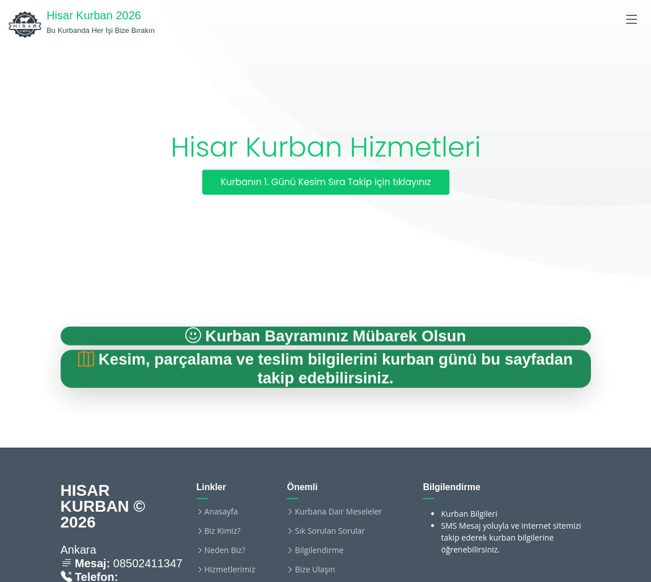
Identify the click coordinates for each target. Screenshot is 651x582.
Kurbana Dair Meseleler (338, 512)
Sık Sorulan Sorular (330, 531)
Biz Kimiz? (223, 531)
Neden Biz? (225, 550)
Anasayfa (221, 512)
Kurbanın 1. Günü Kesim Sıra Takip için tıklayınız (325, 182)
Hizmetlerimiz (230, 569)
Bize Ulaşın (315, 569)
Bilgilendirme (319, 550)
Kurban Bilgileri (469, 513)
